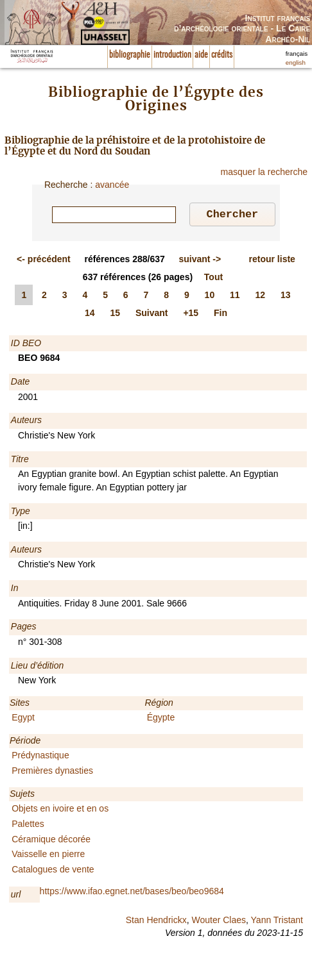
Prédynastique (40, 757)
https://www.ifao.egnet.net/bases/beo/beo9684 (132, 893)
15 (115, 315)
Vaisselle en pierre (48, 856)
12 (261, 297)
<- (44, 261)
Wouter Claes (218, 922)
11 (235, 297)
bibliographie (129, 55)
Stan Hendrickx (156, 922)
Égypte (161, 719)
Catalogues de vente (53, 871)
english (296, 62)
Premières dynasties (52, 772)
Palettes (28, 826)
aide (201, 55)
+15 (190, 315)
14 (90, 315)
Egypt (23, 719)
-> (199, 261)
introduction (172, 55)
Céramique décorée (51, 841)
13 (286, 297)
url (16, 896)
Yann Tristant (277, 922)
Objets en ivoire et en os (60, 810)
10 (210, 297)
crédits (221, 55)
